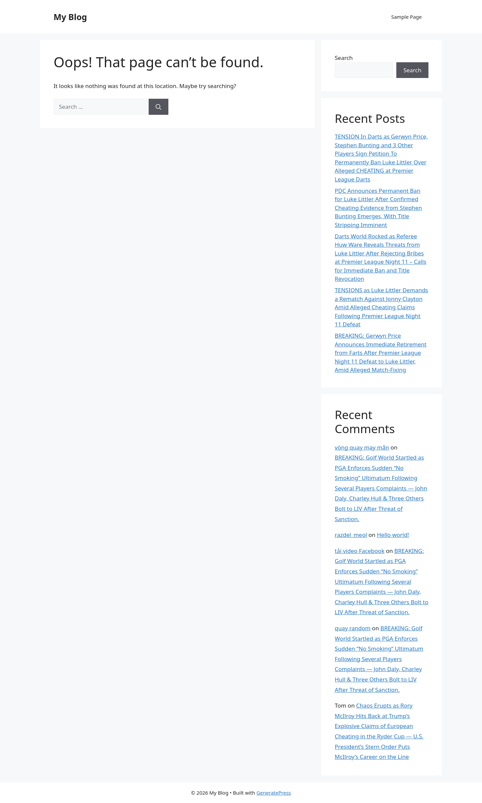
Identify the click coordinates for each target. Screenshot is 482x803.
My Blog (70, 16)
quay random (353, 628)
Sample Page (406, 16)
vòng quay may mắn (362, 447)
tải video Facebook (359, 551)
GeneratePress (273, 792)
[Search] (158, 107)
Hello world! (393, 535)
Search (344, 58)
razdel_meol (351, 535)
